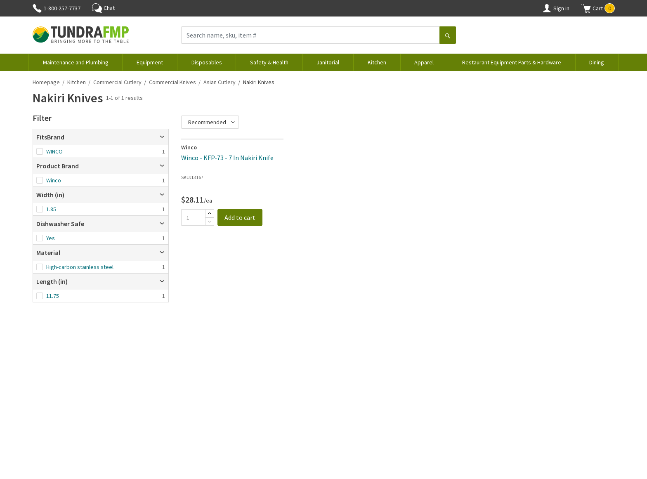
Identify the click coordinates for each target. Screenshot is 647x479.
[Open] (162, 137)
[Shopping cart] (586, 8)
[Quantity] (193, 217)
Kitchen (377, 62)
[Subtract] (210, 221)
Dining (596, 62)
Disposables (206, 62)
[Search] (448, 36)
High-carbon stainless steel (79, 267)
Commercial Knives (172, 82)
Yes (50, 238)
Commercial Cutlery (117, 82)
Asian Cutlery (219, 82)
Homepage (46, 82)
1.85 (51, 209)
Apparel (424, 62)
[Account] (547, 8)
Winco (53, 180)
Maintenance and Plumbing (76, 62)
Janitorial (327, 62)
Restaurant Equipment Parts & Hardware (511, 62)
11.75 (52, 296)
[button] (598, 8)
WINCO (54, 151)
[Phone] (37, 8)
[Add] (210, 213)
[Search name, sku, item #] (310, 35)
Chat (103, 8)
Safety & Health (269, 62)
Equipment (150, 62)
